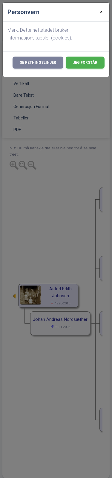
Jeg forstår (85, 62)
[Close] (101, 12)
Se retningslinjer (38, 62)
